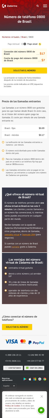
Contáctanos (13, 368)
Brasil (24, 37)
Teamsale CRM (28, 234)
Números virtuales (10, 37)
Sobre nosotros (8, 403)
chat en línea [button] (34, 368)
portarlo (15, 246)
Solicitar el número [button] (24, 70)
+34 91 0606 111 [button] (13, 361)
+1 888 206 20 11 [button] (13, 355)
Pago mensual (14, 44)
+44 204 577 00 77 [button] (35, 361)
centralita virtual (12, 234)
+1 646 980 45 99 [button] (36, 355)
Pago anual (34, 44)
